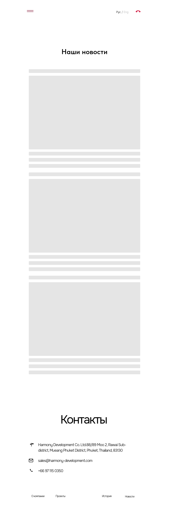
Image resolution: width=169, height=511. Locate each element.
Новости (129, 496)
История (106, 496)
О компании (37, 496)
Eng (126, 12)
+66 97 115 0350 (50, 471)
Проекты (60, 496)
